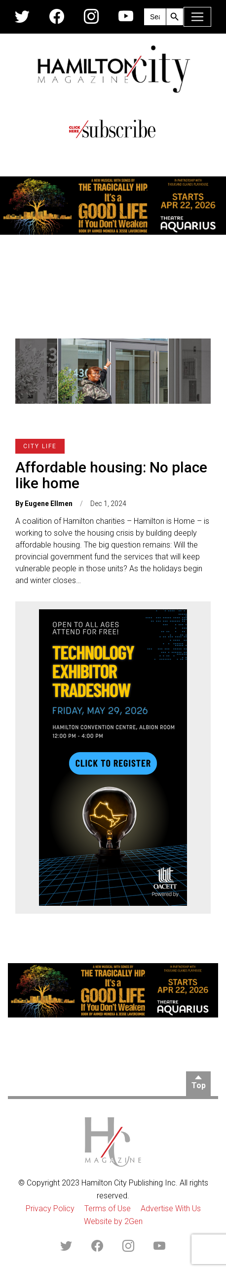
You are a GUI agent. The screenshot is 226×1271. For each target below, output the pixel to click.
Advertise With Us (171, 1208)
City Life (40, 446)
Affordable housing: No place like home (111, 475)
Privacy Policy (50, 1208)
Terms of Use (107, 1208)
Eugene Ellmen (49, 504)
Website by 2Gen (113, 1221)
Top (198, 1085)
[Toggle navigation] (197, 17)
